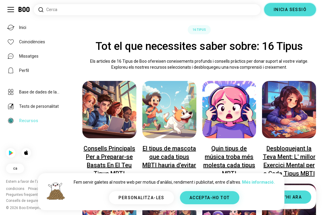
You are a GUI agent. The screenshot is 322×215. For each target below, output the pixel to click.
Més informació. (258, 182)
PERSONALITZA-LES (141, 197)
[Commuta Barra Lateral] (11, 9)
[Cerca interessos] (147, 9)
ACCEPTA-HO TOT (209, 197)
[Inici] (24, 9)
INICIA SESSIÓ (290, 9)
